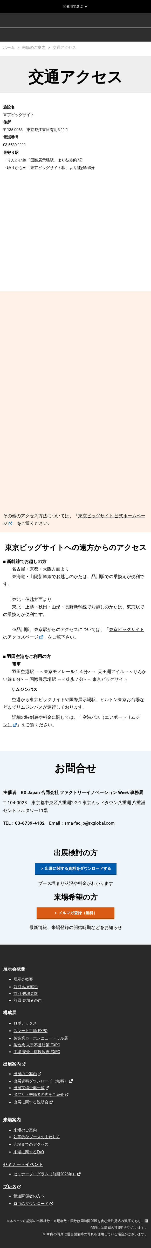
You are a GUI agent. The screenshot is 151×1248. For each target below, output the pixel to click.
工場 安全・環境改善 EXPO (36, 1051)
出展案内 (12, 1064)
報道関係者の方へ (29, 1196)
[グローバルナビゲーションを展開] (75, 6)
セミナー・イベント (23, 1164)
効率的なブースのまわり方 (36, 1137)
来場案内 (12, 1119)
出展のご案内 (25, 1073)
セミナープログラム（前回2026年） (44, 1174)
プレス (9, 1186)
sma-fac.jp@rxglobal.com (89, 823)
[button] (75, 868)
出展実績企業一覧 (29, 1088)
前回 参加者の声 (27, 1000)
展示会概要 (14, 969)
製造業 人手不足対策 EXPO (36, 1045)
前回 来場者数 (25, 993)
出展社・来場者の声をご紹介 (38, 1094)
